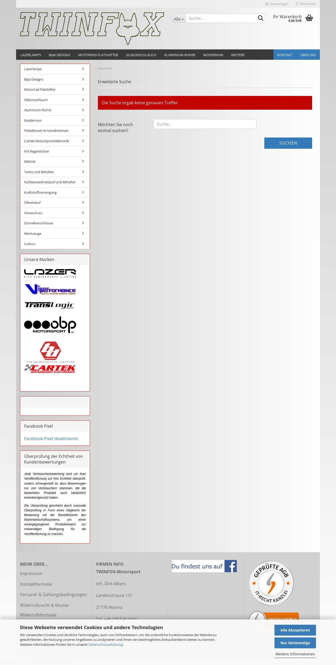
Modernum (213, 55)
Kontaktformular (36, 584)
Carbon (30, 244)
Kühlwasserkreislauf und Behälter (50, 182)
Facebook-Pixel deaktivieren (51, 438)
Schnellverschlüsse (38, 223)
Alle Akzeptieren (295, 630)
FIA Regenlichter (36, 151)
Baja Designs (59, 55)
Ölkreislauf (32, 202)
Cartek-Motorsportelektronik (46, 141)
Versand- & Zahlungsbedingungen (53, 594)
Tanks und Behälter (39, 171)
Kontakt (284, 55)
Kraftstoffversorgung (40, 192)
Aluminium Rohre (180, 55)
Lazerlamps (31, 55)
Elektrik (30, 161)
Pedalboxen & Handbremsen (46, 130)
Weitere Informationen (295, 653)
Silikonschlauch (141, 55)
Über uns (308, 55)
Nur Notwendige (295, 642)
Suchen (288, 143)
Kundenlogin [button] (277, 4)
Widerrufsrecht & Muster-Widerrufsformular (45, 610)
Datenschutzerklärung (106, 644)
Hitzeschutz (33, 213)
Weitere (238, 55)
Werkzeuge (32, 233)
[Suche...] (178, 18)
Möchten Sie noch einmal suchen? (115, 127)
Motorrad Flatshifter (98, 55)
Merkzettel (306, 4)
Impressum (31, 573)
